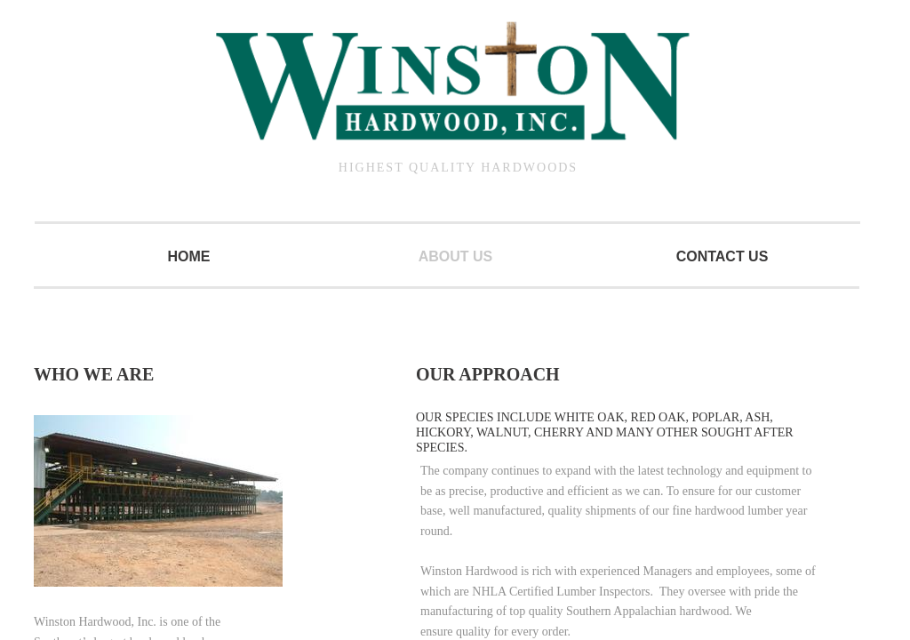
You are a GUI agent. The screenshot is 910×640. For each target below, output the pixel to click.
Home (189, 256)
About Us (456, 256)
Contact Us (722, 256)
